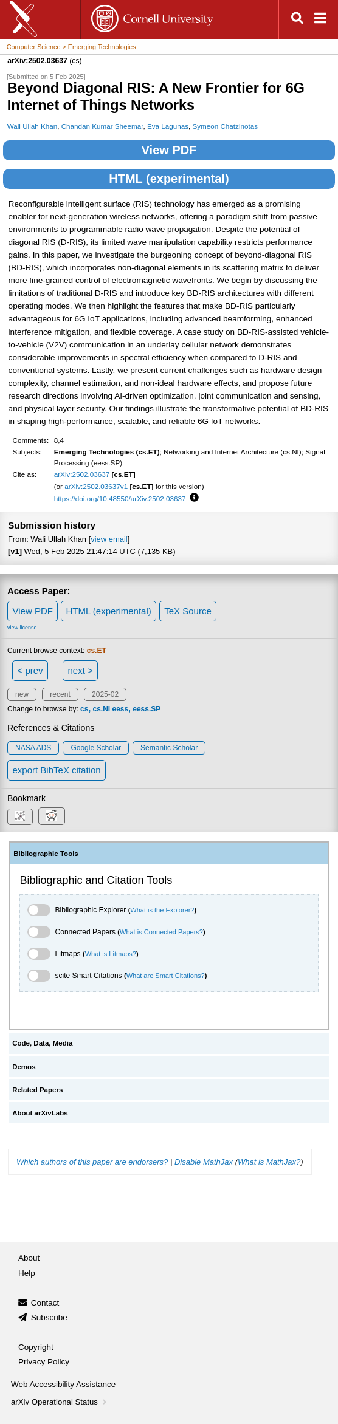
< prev (30, 670)
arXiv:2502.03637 (82, 474)
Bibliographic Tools (45, 853)
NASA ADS (33, 748)
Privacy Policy (43, 1361)
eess (120, 709)
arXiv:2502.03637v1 (96, 486)
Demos (23, 1066)
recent (60, 694)
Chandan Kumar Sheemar (102, 126)
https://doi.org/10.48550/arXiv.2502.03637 (120, 498)
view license (22, 628)
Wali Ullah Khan (32, 126)
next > (79, 670)
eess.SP (146, 709)
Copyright (35, 1347)
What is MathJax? (269, 1161)
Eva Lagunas (167, 126)
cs (84, 709)
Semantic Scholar (169, 748)
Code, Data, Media (42, 1043)
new (22, 694)
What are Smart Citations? (165, 975)
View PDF (169, 150)
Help (26, 1273)
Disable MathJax (203, 1161)
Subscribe (49, 1317)
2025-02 (105, 694)
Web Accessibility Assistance (63, 1384)
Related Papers (37, 1090)
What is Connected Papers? (161, 932)
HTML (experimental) (169, 178)
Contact (45, 1302)
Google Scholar (96, 748)
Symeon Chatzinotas (225, 126)
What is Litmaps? (110, 953)
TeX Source (188, 611)
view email (109, 539)
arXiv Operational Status (60, 1401)
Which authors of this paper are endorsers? (92, 1161)
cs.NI (101, 709)
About (29, 1257)
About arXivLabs (40, 1113)
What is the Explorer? (162, 910)
